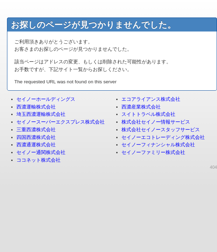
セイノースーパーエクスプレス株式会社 (60, 122)
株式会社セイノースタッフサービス (160, 129)
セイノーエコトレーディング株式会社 (163, 137)
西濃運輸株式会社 (36, 107)
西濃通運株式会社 (36, 144)
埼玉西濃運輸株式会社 (40, 114)
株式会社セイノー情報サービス (155, 122)
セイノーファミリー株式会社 (153, 152)
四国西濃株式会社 (36, 137)
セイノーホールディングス (45, 99)
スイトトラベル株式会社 (148, 114)
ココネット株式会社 (38, 160)
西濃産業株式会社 (141, 107)
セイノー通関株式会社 (40, 152)
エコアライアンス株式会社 (150, 99)
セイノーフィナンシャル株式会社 (158, 144)
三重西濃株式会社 (36, 129)
